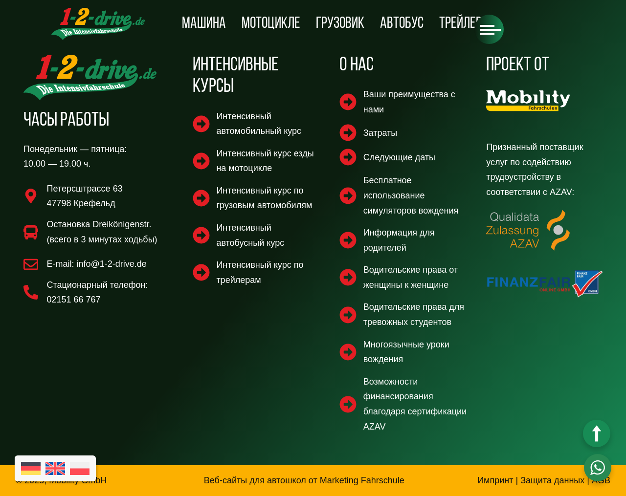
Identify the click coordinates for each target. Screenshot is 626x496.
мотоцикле (271, 24)
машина (204, 24)
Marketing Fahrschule (362, 480)
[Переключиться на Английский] (55, 468)
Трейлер (460, 24)
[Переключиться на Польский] (79, 468)
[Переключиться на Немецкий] (31, 468)
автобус (402, 24)
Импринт (495, 480)
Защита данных (552, 480)
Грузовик (340, 24)
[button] (489, 29)
